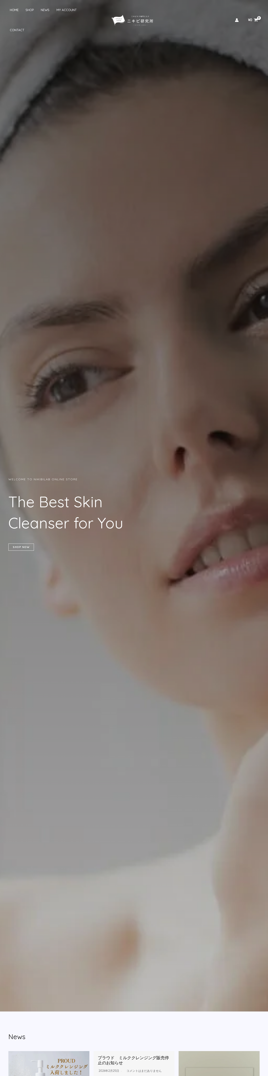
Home (12, 10)
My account (63, 10)
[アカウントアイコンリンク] (237, 10)
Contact (86, 10)
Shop (27, 10)
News (42, 10)
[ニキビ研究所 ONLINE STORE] (132, 10)
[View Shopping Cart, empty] (253, 10)
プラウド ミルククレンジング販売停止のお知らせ (133, 1060)
